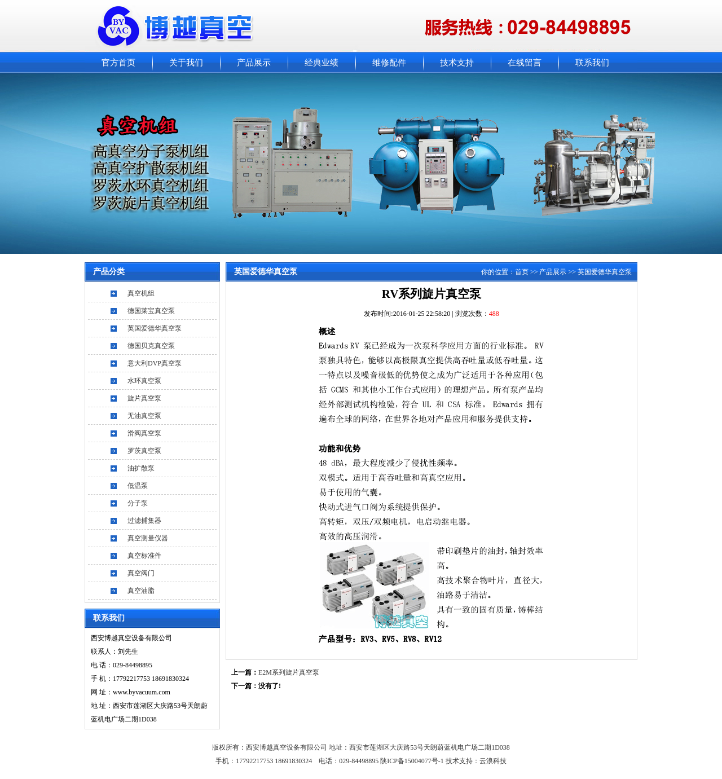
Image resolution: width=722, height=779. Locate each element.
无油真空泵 (144, 416)
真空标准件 (144, 556)
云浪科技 (493, 761)
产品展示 (254, 62)
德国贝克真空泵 (151, 346)
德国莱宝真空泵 (151, 311)
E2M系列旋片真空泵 (288, 672)
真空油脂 (141, 591)
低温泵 (137, 486)
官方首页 (118, 62)
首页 (522, 272)
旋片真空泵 (144, 398)
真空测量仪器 (147, 538)
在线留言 (525, 62)
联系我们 (592, 62)
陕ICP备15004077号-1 (413, 761)
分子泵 (137, 503)
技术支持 (457, 62)
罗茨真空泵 (144, 451)
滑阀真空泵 (144, 433)
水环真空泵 (144, 381)
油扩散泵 (141, 468)
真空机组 (141, 293)
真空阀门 (141, 573)
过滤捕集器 (144, 521)
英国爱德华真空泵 (154, 328)
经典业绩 (321, 62)
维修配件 (389, 62)
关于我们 (186, 62)
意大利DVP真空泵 (154, 363)
